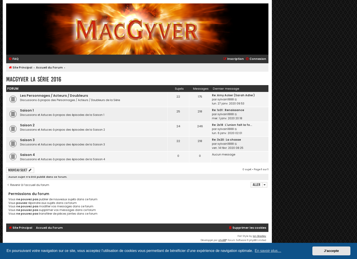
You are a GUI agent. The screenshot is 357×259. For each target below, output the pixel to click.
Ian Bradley (259, 236)
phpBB (222, 240)
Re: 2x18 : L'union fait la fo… (232, 125)
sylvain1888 (225, 99)
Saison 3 (27, 140)
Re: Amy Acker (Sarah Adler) (233, 95)
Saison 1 (27, 110)
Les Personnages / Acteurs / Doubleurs (54, 95)
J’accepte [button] (331, 251)
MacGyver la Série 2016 (33, 79)
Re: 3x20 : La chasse (226, 140)
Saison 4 (27, 154)
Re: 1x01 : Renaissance (228, 110)
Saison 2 (27, 125)
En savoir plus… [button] (268, 251)
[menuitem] (13, 59)
